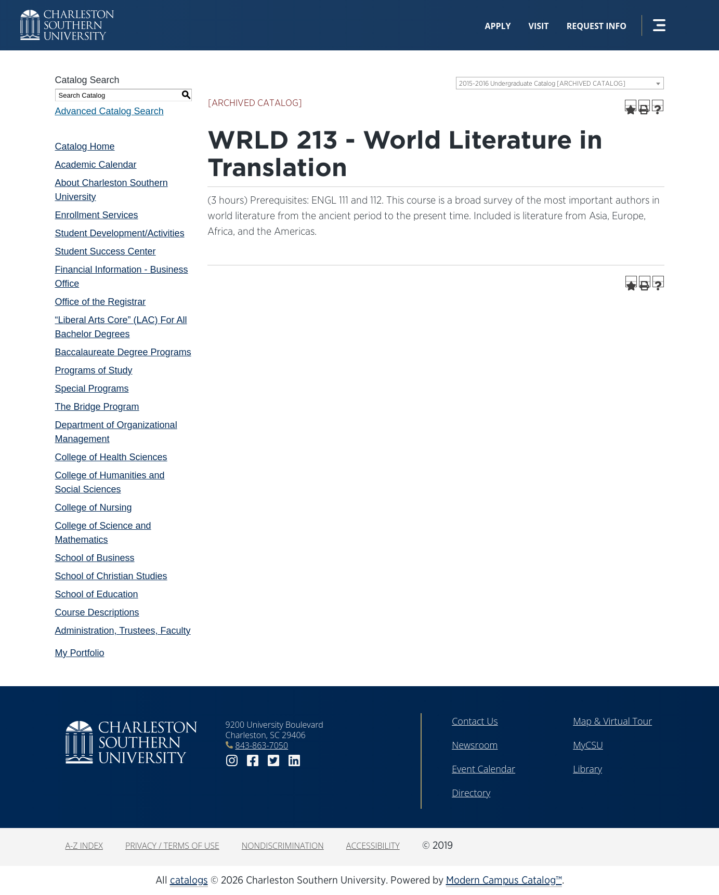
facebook (252, 761)
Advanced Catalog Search (109, 111)
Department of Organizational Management (116, 432)
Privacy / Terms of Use (172, 845)
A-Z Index (84, 845)
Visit (539, 26)
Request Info (596, 26)
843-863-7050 (262, 745)
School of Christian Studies (111, 576)
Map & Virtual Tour (612, 721)
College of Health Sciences (111, 457)
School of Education (96, 594)
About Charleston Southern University (111, 190)
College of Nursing (93, 507)
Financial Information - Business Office (121, 276)
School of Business (95, 558)
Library (587, 769)
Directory (471, 792)
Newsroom (475, 745)
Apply (498, 26)
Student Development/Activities (120, 233)
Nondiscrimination (283, 845)
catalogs (189, 880)
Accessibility (373, 845)
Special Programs (92, 388)
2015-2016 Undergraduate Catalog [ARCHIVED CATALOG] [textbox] (542, 83)
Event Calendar (483, 769)
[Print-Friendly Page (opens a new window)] (644, 105)
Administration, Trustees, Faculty (123, 630)
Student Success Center (105, 251)
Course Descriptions (97, 612)
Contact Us (475, 721)
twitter (273, 761)
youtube (315, 761)
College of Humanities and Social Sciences (110, 482)
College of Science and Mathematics (103, 532)
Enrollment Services (96, 215)
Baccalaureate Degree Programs (123, 352)
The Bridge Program (97, 407)
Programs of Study (94, 370)
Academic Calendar (96, 164)
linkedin (294, 761)
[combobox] (560, 83)
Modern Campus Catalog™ (504, 880)
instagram (232, 761)
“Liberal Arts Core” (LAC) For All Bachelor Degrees (121, 327)
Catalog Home (85, 146)
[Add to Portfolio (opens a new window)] (630, 105)
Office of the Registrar (100, 302)
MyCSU (588, 745)
